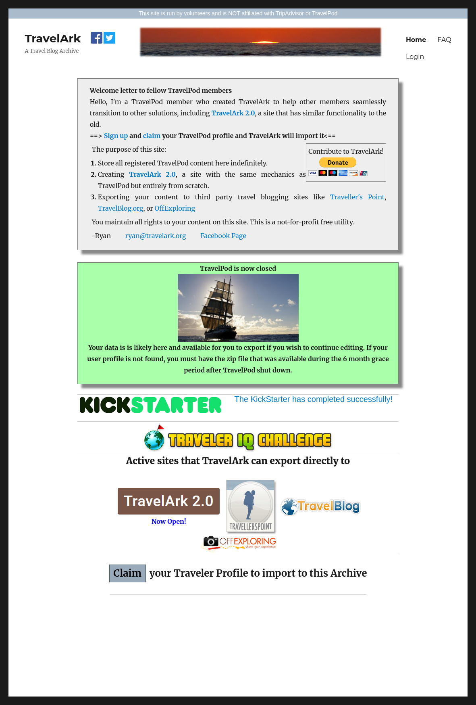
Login (415, 57)
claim (152, 136)
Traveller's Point (357, 197)
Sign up (116, 136)
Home (416, 40)
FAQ (444, 40)
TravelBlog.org (120, 208)
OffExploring (175, 208)
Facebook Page (223, 236)
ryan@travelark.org (155, 236)
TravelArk (53, 38)
